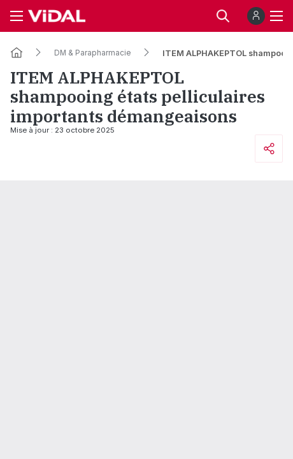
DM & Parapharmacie (92, 52)
